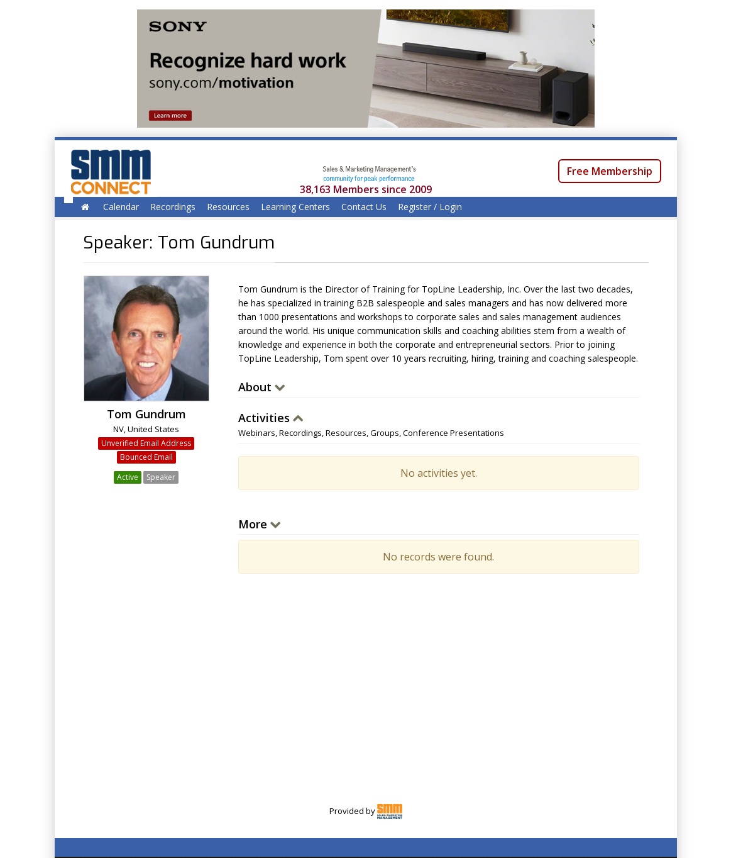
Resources (228, 207)
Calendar (121, 207)
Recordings (172, 207)
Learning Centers (295, 207)
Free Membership (609, 171)
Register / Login (430, 207)
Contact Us (364, 207)
